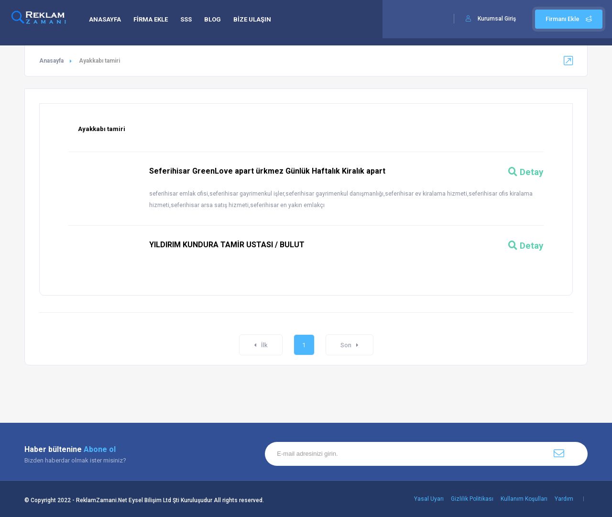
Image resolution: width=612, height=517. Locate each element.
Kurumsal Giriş (497, 18)
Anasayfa (51, 60)
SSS (186, 19)
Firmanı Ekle (569, 18)
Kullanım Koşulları (524, 498)
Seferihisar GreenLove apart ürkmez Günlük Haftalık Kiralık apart (267, 171)
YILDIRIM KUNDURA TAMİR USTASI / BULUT (227, 244)
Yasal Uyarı (429, 498)
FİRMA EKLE (150, 19)
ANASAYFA (105, 19)
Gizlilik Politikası (472, 498)
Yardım (564, 498)
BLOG (212, 19)
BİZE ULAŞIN (252, 19)
